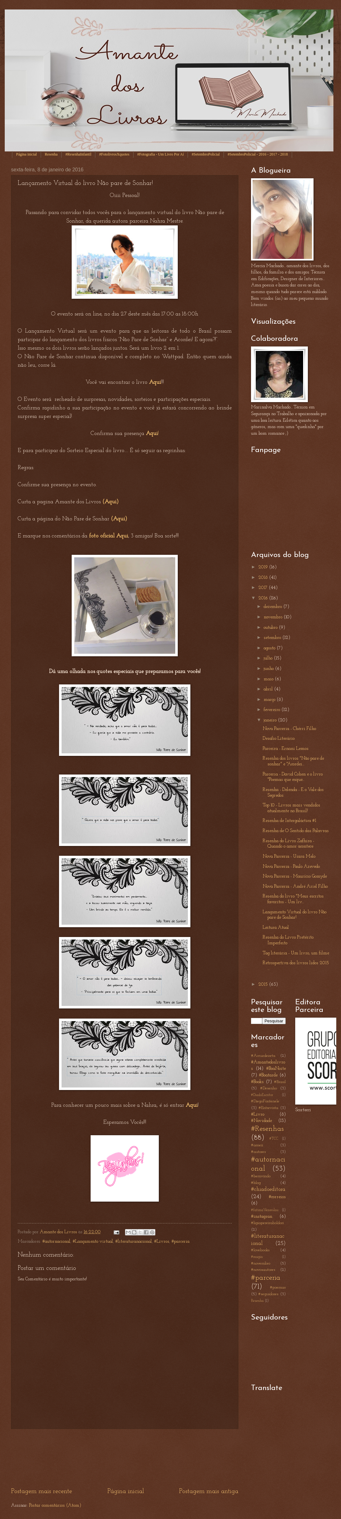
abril (269, 689)
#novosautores (263, 1270)
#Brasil (280, 1082)
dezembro (273, 606)
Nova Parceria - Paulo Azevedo (291, 866)
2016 (263, 598)
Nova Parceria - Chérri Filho (289, 728)
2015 (263, 984)
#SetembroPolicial (206, 154)
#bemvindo (261, 1176)
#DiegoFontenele (265, 1101)
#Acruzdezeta (263, 1056)
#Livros (161, 1241)
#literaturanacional (133, 1241)
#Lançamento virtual (93, 1241)
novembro (274, 617)
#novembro (260, 1263)
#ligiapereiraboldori (267, 1223)
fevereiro (272, 709)
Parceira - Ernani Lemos (285, 748)
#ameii (257, 1145)
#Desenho (268, 1088)
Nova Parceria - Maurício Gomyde (295, 876)
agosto (270, 648)
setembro (273, 637)
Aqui (192, 1105)
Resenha (51, 154)
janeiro (271, 720)
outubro (271, 627)
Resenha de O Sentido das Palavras (296, 831)
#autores (258, 1152)
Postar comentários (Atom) (55, 1505)
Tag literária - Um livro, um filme (296, 953)
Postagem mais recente (41, 1491)
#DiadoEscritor (262, 1095)
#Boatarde (268, 1075)
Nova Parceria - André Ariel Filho (295, 886)
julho (269, 658)
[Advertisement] (125, 1458)
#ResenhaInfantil (78, 154)
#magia (257, 1257)
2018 (263, 577)
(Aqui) (110, 502)
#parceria (180, 1241)
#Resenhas (267, 1129)
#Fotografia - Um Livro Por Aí (160, 154)
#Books (257, 1082)
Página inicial (26, 154)
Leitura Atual (276, 927)
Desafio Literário (279, 738)
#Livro (257, 1114)
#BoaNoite (276, 1068)
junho (269, 668)
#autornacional (56, 1241)
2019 (263, 567)
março (270, 699)
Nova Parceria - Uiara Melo (289, 856)
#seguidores (268, 1294)
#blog (256, 1183)
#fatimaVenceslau (264, 1210)
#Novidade (261, 1120)
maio (269, 679)
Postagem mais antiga (208, 1491)
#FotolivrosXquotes (114, 154)
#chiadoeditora (268, 1189)
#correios (277, 1197)
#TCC (273, 1139)
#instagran (261, 1216)
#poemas (278, 1287)
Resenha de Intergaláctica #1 (289, 820)
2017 (263, 587)
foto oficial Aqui (108, 536)
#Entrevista (268, 1108)
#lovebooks (260, 1250)
